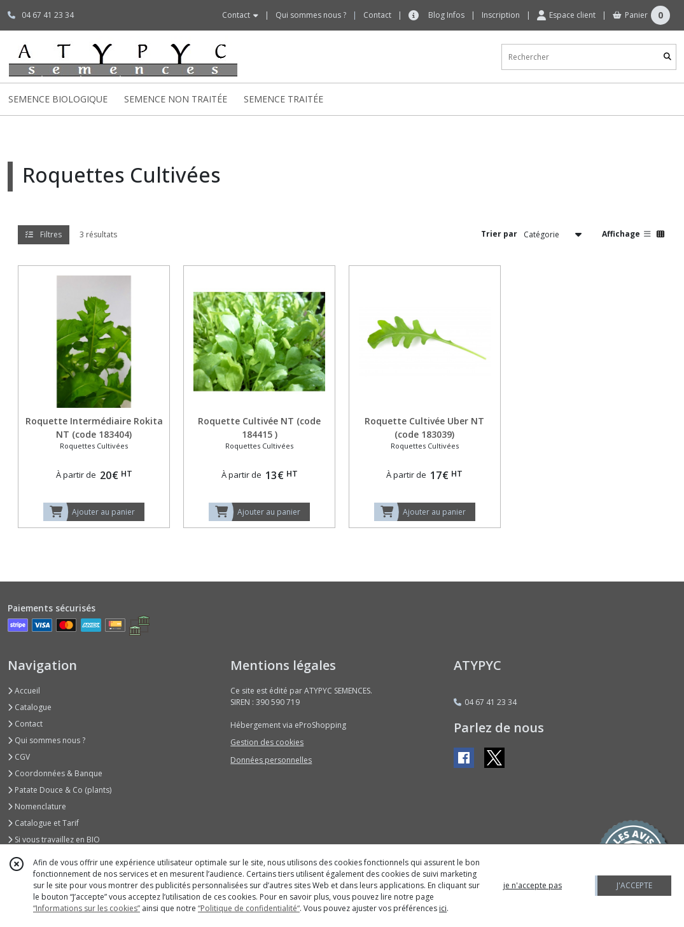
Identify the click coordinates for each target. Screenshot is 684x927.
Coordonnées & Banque (55, 773)
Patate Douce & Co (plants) (59, 789)
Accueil (24, 690)
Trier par (499, 233)
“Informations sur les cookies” (86, 908)
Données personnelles (271, 760)
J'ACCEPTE (634, 885)
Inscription (501, 15)
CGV (19, 756)
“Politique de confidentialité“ (249, 908)
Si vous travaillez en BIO (54, 839)
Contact (377, 15)
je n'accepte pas (532, 885)
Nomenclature (37, 806)
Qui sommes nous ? (46, 740)
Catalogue (30, 707)
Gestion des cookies (267, 742)
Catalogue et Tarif (43, 823)
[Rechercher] (667, 57)
